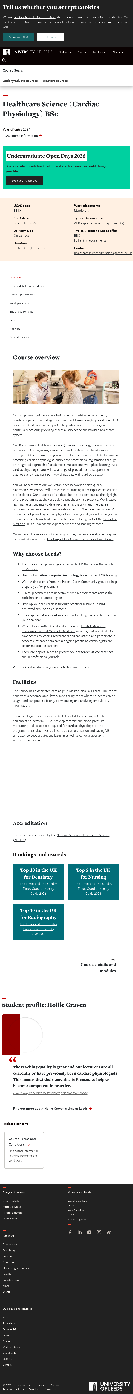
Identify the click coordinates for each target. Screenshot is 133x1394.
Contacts (7, 1365)
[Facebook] (70, 1232)
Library (7, 1335)
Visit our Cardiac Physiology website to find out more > (51, 667)
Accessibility (57, 1385)
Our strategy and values (16, 1268)
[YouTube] (89, 1232)
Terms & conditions (13, 1389)
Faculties (99, 52)
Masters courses (55, 80)
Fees (12, 320)
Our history (9, 1250)
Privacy (42, 1385)
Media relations (11, 1347)
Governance (9, 1262)
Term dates (9, 1323)
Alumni (118, 52)
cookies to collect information (35, 17)
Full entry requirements (90, 240)
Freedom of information (42, 1389)
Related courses (19, 337)
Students (65, 52)
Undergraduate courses (20, 80)
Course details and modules (27, 286)
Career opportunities (22, 294)
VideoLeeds (9, 1353)
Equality (7, 1274)
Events (6, 1291)
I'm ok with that (18, 37)
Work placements (20, 303)
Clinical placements (35, 592)
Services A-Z (9, 1329)
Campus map (10, 1244)
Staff (82, 52)
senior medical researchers (40, 645)
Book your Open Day (24, 180)
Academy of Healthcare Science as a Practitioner (80, 539)
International (10, 1218)
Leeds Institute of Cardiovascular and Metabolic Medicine (63, 628)
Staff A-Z (7, 1359)
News (6, 1286)
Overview (15, 277)
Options (51, 37)
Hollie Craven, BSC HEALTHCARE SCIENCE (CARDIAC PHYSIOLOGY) (50, 1093)
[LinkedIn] (79, 1232)
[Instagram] (99, 1232)
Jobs (5, 1317)
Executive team (11, 1280)
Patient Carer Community (79, 581)
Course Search (13, 70)
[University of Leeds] (109, 1386)
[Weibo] (109, 1232)
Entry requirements (21, 311)
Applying (15, 328)
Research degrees (12, 1212)
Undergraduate (11, 1201)
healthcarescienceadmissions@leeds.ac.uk (103, 253)
